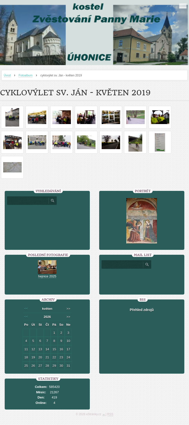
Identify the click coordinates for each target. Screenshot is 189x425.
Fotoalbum (25, 75)
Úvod (7, 75)
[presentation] (141, 279)
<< (26, 309)
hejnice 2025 (47, 276)
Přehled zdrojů (142, 310)
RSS (110, 414)
